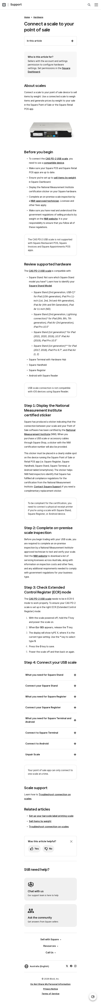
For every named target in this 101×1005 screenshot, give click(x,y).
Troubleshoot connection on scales (49, 826)
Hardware (38, 17)
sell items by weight (65, 177)
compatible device (54, 162)
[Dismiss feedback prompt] (71, 841)
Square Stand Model (40, 285)
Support (16, 4)
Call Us (50, 952)
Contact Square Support (47, 486)
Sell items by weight (40, 821)
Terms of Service (50, 994)
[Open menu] (96, 4)
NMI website (51, 218)
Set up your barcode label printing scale (51, 816)
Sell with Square (50, 939)
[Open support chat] (93, 997)
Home (27, 17)
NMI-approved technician (45, 201)
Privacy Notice (50, 989)
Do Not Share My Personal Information (50, 984)
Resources (50, 946)
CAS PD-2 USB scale (56, 158)
